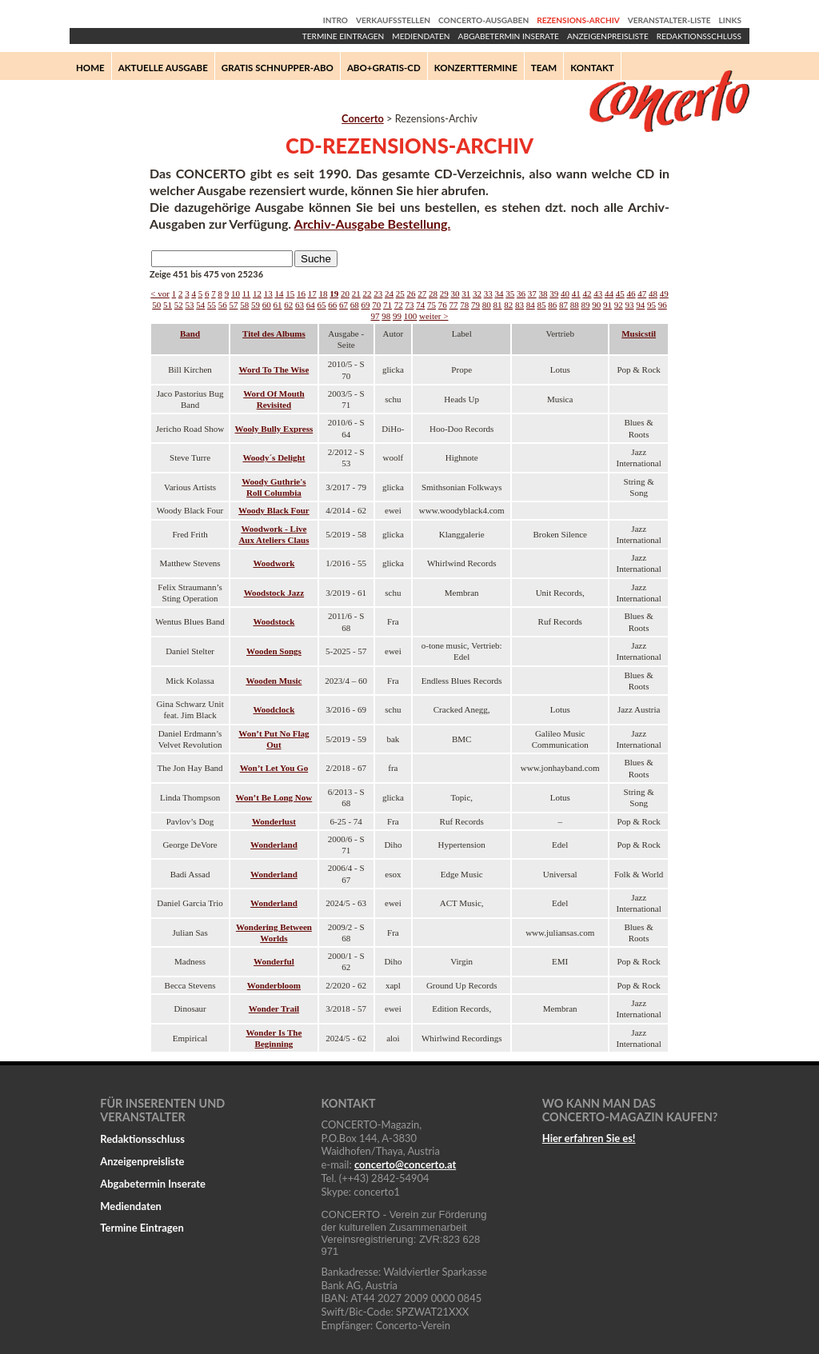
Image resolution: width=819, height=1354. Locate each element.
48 (653, 293)
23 (378, 293)
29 (444, 293)
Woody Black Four (274, 510)
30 (454, 293)
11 (246, 293)
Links (730, 20)
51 (167, 305)
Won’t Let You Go (274, 768)
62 (288, 305)
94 (640, 305)
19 (334, 293)
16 (301, 293)
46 (630, 293)
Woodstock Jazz (274, 592)
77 (453, 305)
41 (576, 293)
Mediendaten (420, 36)
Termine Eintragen (343, 36)
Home (90, 67)
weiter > (433, 316)
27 (421, 293)
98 (386, 316)
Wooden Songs (274, 651)
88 (574, 305)
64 (310, 305)
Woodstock (273, 621)
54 (200, 305)
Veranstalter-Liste (669, 20)
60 (266, 305)
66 (332, 305)
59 (255, 305)
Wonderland (274, 844)
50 (156, 305)
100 (410, 316)
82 (508, 305)
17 (312, 293)
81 (497, 305)
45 (620, 293)
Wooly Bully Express (274, 428)
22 (366, 293)
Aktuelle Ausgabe (163, 67)
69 (366, 305)
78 (464, 305)
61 (278, 305)
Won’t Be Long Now (274, 797)
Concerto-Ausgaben (483, 20)
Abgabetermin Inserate (508, 36)
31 (465, 293)
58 (244, 305)
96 (662, 305)
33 (488, 293)
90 (596, 305)
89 (585, 305)
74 (420, 305)
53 (190, 305)
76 (442, 305)
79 (475, 305)
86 (552, 305)
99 (397, 316)
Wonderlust (274, 821)
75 (431, 305)
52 (178, 305)
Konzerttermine (475, 67)
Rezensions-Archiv (578, 20)
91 (607, 305)
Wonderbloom (274, 985)
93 (629, 305)
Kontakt (592, 67)
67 (343, 305)
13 (268, 293)
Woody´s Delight (273, 457)
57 (234, 305)
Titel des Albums (274, 333)
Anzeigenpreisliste (608, 36)
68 (354, 305)
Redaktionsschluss (699, 36)
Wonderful (274, 961)
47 (641, 293)
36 (521, 293)
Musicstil (638, 333)
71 (387, 305)
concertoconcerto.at (405, 1164)
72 (398, 305)
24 (389, 293)
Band (190, 333)
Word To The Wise (274, 369)
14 (278, 293)
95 (651, 305)
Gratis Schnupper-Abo (278, 67)
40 (565, 293)
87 (563, 305)
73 (410, 305)
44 (609, 293)
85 (541, 305)
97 (375, 316)
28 (433, 293)
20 (345, 293)
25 (400, 293)
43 (597, 293)
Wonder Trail (274, 1008)
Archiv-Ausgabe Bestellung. (372, 223)
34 (498, 293)
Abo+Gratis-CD (384, 67)
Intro (335, 20)
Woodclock (273, 709)
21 (356, 293)
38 (542, 293)
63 (299, 305)
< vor (160, 293)
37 (532, 293)
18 (322, 293)
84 (530, 305)
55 (211, 305)
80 (486, 305)
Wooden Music (274, 680)
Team (544, 67)
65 (322, 305)
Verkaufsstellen (393, 20)
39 (553, 293)
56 (222, 305)
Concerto (363, 118)
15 (290, 293)
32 (477, 293)
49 (664, 293)
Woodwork (273, 563)
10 (235, 293)
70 (376, 305)
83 (519, 305)
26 (410, 293)
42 (586, 293)
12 (257, 293)
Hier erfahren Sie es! (589, 1138)
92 (618, 305)
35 (509, 293)
